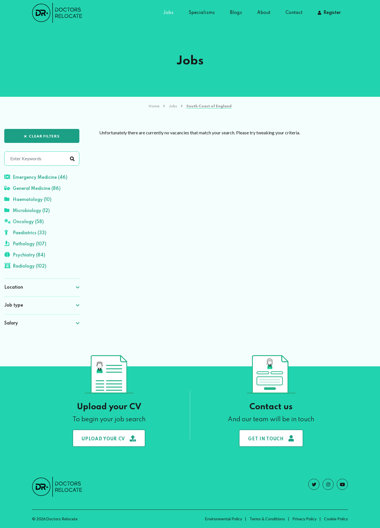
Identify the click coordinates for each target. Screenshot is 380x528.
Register (332, 13)
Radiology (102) (25, 266)
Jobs (168, 13)
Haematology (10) (27, 199)
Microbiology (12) (27, 210)
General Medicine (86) (32, 188)
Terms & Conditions (267, 518)
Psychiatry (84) (24, 255)
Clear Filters (42, 136)
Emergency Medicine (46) (35, 177)
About (263, 13)
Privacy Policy (304, 518)
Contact (294, 13)
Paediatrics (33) (25, 232)
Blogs (236, 13)
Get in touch (271, 438)
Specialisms (202, 13)
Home (154, 106)
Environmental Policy (223, 518)
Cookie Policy (336, 518)
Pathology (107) (25, 243)
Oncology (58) (24, 221)
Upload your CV (109, 438)
